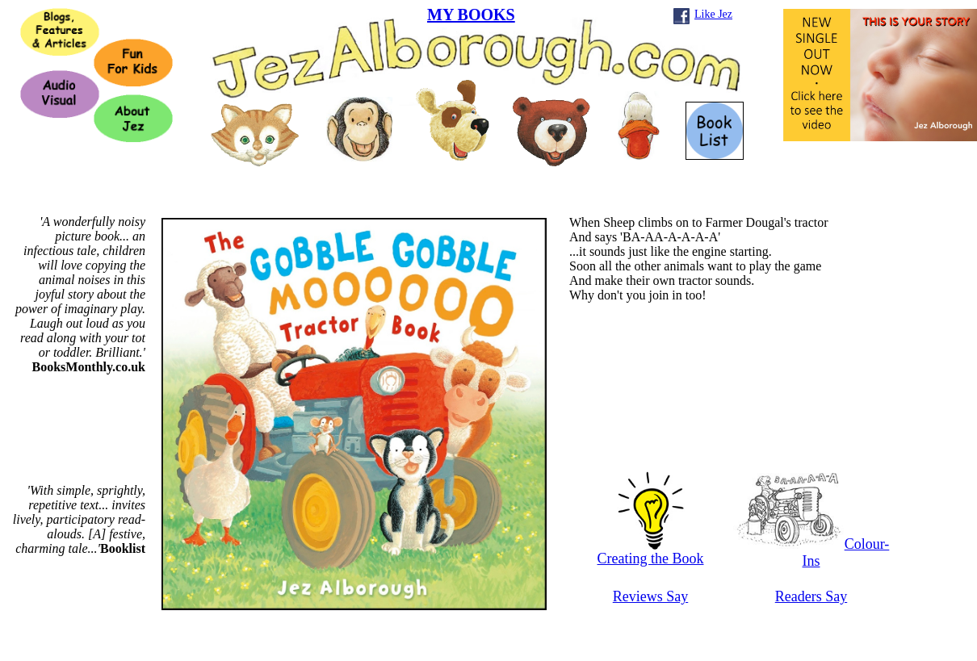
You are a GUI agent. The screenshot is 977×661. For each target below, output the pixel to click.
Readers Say (811, 596)
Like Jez (713, 14)
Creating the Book (651, 552)
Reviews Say (651, 596)
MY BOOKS (471, 14)
